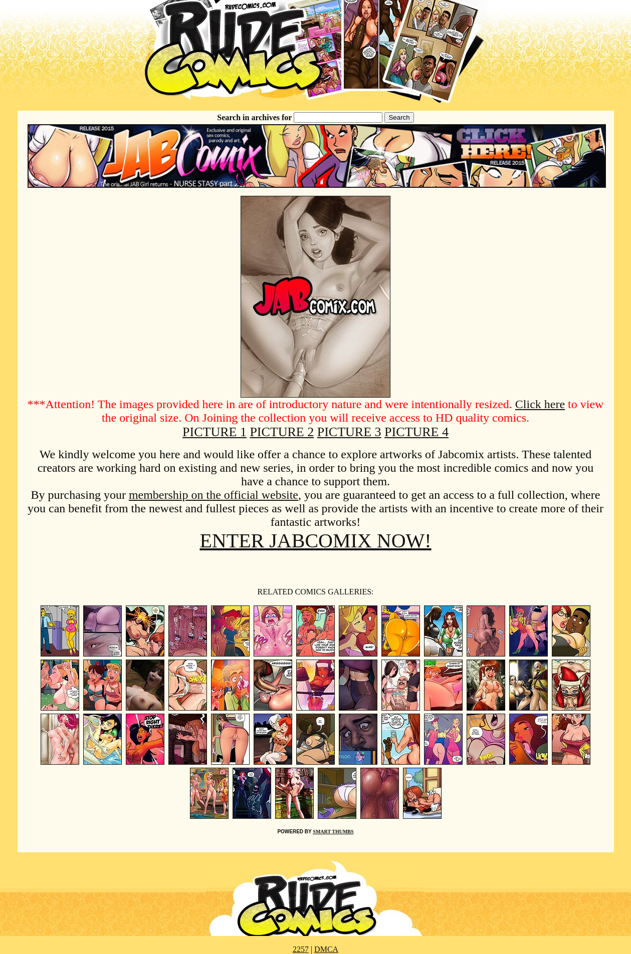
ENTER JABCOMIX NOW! (315, 540)
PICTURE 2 (282, 432)
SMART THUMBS (333, 831)
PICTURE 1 (214, 432)
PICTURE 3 (349, 432)
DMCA (326, 949)
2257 (301, 949)
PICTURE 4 (416, 432)
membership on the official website (213, 494)
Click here (540, 404)
